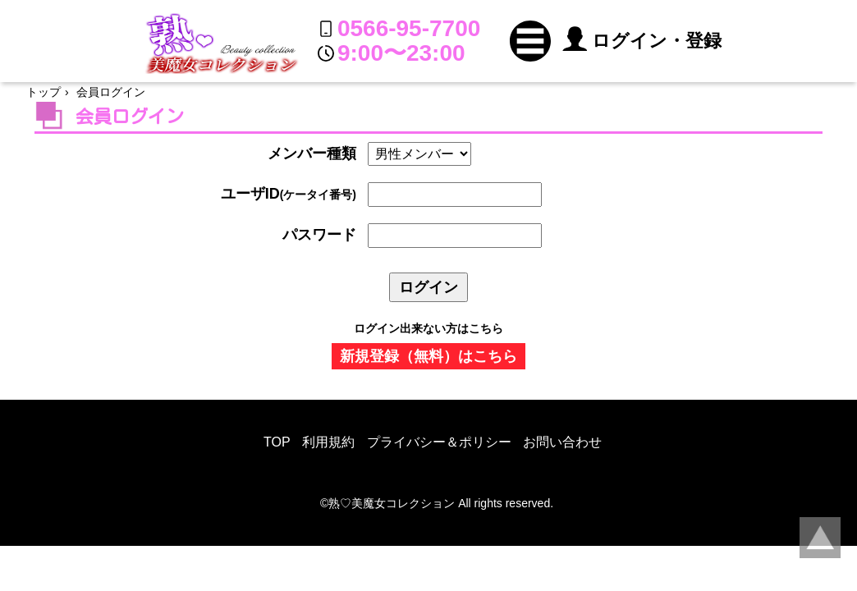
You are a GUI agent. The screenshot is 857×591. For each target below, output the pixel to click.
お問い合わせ (562, 442)
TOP (277, 442)
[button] (530, 41)
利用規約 (328, 442)
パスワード (319, 235)
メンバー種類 (312, 153)
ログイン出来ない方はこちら (428, 328)
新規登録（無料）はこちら (428, 356)
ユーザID (288, 194)
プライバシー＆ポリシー (439, 442)
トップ (43, 91)
